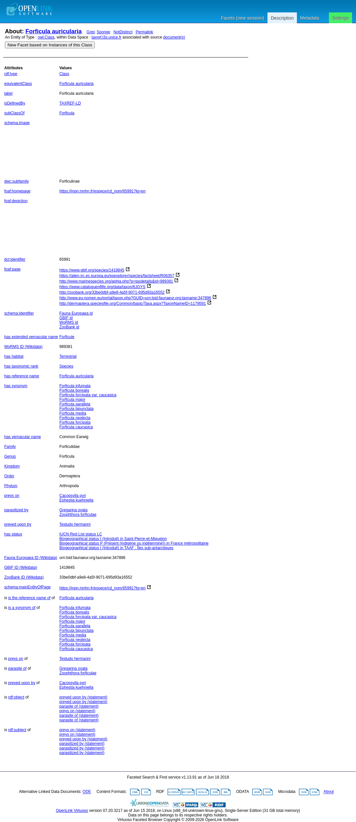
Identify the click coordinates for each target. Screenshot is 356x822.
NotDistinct (122, 32)
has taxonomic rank (21, 366)
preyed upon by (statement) (83, 697)
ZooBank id (69, 327)
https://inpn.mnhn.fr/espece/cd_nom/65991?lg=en (102, 191)
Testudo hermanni (74, 524)
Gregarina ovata (73, 510)
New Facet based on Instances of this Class (50, 44)
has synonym (15, 386)
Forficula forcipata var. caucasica (88, 395)
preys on (11, 495)
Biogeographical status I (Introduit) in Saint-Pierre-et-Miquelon (113, 538)
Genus (10, 456)
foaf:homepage (17, 191)
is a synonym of (21, 607)
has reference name (21, 376)
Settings (340, 18)
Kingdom (12, 466)
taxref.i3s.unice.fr (106, 37)
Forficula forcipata (74, 422)
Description (282, 18)
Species (66, 366)
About (329, 792)
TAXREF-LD (70, 103)
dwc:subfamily (16, 181)
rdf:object (16, 697)
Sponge (103, 32)
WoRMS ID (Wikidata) (23, 346)
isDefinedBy (14, 103)
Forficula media (72, 413)
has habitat (14, 356)
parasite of (17, 668)
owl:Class (46, 37)
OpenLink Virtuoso (72, 810)
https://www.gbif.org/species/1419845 (91, 270)
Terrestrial (68, 356)
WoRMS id (68, 322)
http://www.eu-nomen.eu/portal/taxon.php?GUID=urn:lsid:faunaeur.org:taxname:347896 (135, 298)
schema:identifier (19, 313)
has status (13, 534)
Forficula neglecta (74, 418)
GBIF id (66, 318)
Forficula (66, 113)
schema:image (17, 123)
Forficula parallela (74, 404)
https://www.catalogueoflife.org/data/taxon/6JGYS (102, 287)
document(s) (174, 37)
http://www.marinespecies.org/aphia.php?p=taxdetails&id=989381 (116, 281)
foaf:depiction (15, 201)
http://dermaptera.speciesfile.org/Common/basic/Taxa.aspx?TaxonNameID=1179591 (132, 303)
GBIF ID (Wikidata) (20, 567)
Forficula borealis (74, 390)
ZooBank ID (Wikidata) (24, 577)
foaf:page (12, 269)
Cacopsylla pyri (72, 495)
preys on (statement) (77, 711)
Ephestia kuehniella (76, 500)
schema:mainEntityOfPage (27, 587)
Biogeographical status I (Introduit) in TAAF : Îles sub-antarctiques (116, 548)
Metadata (309, 18)
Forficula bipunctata (76, 408)
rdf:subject (17, 730)
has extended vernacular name (31, 337)
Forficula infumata (74, 386)
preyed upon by (17, 524)
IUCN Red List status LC (80, 534)
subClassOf (14, 113)
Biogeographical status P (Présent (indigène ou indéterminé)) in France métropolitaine (134, 543)
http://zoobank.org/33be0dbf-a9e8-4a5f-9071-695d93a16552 (112, 292)
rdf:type (10, 74)
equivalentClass (18, 83)
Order (9, 476)
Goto (91, 32)
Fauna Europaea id (76, 313)
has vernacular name (22, 437)
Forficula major (72, 399)
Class (64, 74)
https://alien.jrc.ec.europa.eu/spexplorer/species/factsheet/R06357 (116, 275)
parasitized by (16, 510)
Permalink (144, 32)
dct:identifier (14, 259)
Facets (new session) (242, 18)
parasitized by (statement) (82, 743)
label (8, 93)
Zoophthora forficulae (77, 514)
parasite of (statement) (79, 706)
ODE (87, 792)
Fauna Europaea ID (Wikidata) (30, 557)
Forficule (66, 337)
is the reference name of (29, 598)
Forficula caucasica (76, 427)
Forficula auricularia (53, 31)
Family (10, 446)
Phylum (10, 486)
